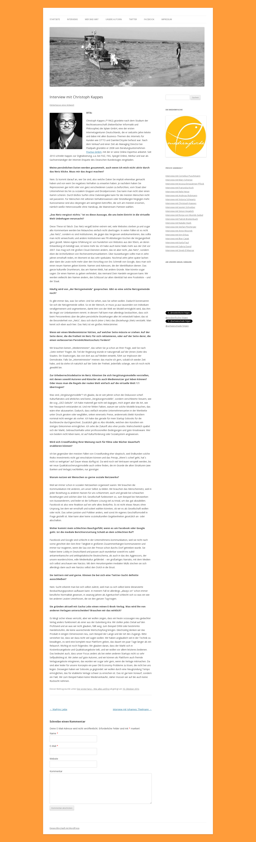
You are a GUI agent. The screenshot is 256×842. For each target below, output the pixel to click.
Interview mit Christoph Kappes (181, 203)
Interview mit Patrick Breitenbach (182, 218)
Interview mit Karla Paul (177, 242)
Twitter (133, 19)
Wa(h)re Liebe (58, 709)
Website (54, 758)
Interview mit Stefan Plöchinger (181, 226)
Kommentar (56, 771)
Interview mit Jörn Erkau (177, 234)
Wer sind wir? (91, 19)
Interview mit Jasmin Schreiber (180, 207)
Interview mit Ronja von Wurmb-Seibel (184, 215)
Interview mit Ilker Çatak (177, 238)
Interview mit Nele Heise (177, 191)
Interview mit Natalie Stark (178, 222)
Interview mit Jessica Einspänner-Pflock (185, 183)
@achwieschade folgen (177, 325)
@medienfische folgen (177, 317)
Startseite (55, 19)
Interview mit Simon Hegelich (180, 211)
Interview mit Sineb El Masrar (180, 250)
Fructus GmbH (93, 151)
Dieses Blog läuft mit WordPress (64, 828)
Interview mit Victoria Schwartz (181, 199)
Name (54, 733)
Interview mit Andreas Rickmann (181, 195)
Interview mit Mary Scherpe (179, 179)
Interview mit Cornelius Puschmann (183, 175)
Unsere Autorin (114, 19)
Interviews (72, 19)
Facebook (149, 19)
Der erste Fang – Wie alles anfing (93, 688)
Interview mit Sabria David (178, 246)
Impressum (166, 19)
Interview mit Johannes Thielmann (132, 709)
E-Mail (54, 745)
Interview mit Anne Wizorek (179, 230)
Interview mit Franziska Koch (180, 187)
